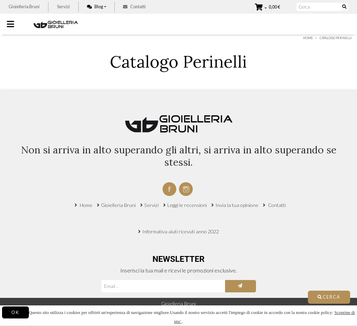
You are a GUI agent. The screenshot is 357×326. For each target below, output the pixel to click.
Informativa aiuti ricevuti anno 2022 (180, 231)
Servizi (63, 6)
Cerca (329, 297)
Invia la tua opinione (236, 205)
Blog (95, 6)
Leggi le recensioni (187, 205)
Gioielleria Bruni (24, 6)
